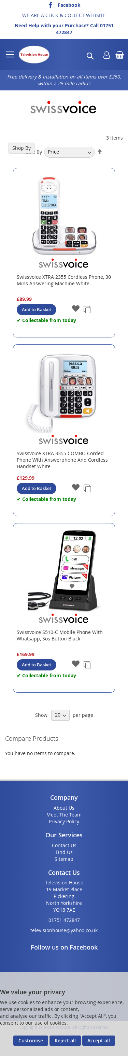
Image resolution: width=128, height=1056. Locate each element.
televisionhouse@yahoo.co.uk (64, 930)
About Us (64, 808)
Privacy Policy (64, 821)
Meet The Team (64, 814)
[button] (76, 309)
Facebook (69, 5)
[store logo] (34, 55)
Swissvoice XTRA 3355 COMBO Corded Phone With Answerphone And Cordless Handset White (62, 459)
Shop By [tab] (21, 148)
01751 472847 (64, 920)
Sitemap (64, 859)
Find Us (64, 852)
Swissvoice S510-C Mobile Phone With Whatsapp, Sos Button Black (60, 635)
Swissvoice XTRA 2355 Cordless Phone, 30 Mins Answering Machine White (64, 280)
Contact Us (64, 845)
